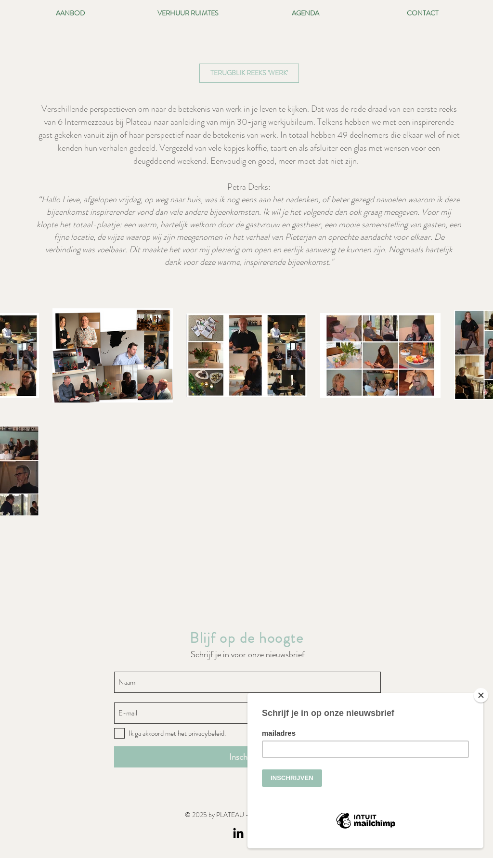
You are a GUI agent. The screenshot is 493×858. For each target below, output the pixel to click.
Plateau (139, 122)
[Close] (481, 695)
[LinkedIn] (238, 834)
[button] (249, 73)
